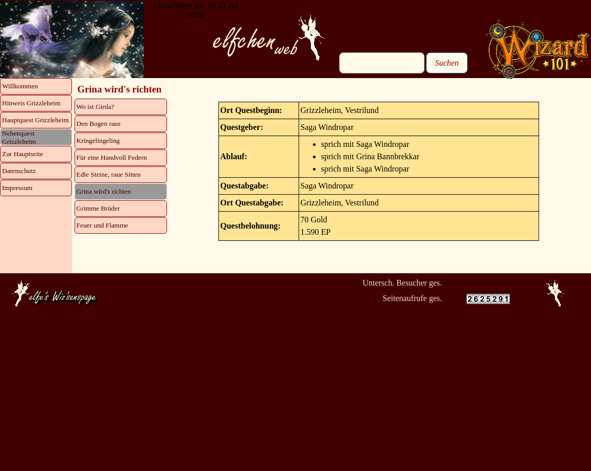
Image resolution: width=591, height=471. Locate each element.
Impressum (17, 188)
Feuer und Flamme (102, 225)
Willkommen (20, 86)
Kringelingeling (98, 140)
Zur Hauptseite (22, 154)
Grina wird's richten (104, 191)
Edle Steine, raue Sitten (109, 174)
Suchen (446, 63)
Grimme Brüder (98, 208)
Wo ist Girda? (96, 106)
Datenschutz (19, 171)
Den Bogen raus (99, 123)
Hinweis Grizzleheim (31, 103)
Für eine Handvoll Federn (112, 157)
